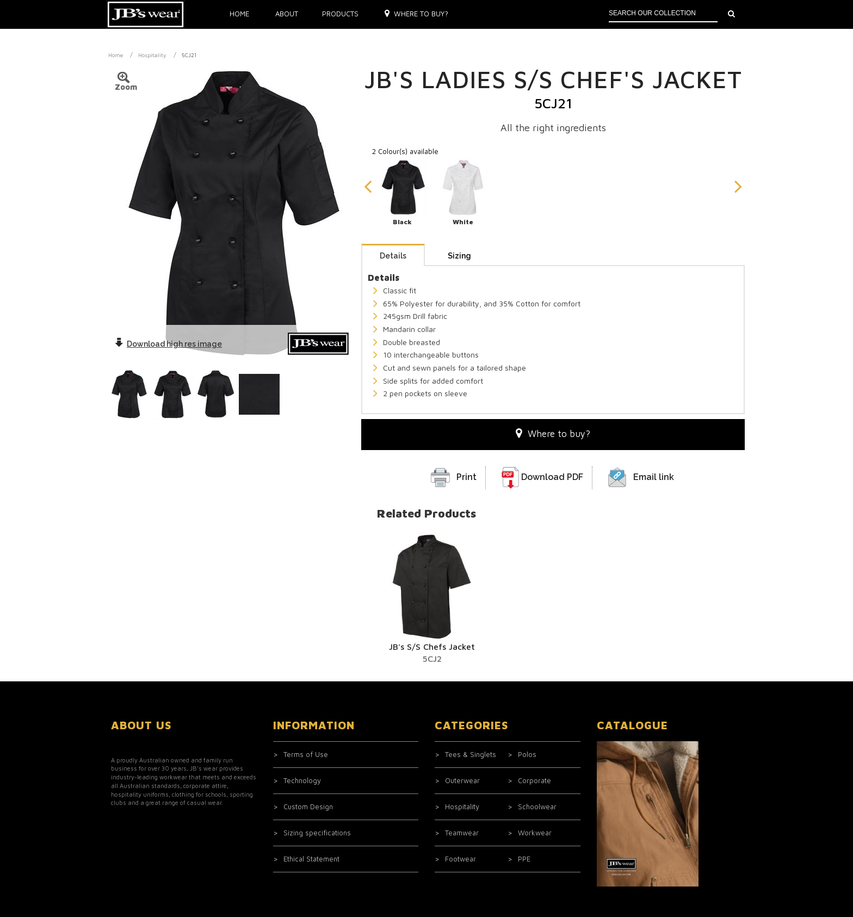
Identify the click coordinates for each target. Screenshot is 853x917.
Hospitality (152, 55)
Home (239, 13)
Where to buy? (416, 13)
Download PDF (552, 477)
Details (393, 255)
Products (340, 13)
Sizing (459, 255)
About (286, 13)
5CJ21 (189, 55)
